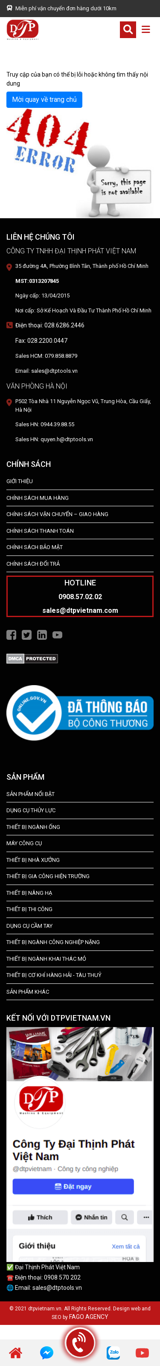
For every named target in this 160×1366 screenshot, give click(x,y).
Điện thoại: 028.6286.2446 (49, 325)
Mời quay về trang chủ (44, 99)
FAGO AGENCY (88, 1316)
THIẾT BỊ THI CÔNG (29, 909)
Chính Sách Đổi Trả (33, 564)
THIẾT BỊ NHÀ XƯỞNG (33, 860)
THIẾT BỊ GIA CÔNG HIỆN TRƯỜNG (48, 876)
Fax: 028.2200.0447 (41, 340)
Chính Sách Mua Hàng (37, 498)
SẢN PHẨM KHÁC (27, 992)
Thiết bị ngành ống (33, 827)
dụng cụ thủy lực (30, 810)
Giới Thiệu (19, 481)
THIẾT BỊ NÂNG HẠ (29, 893)
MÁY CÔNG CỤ (24, 843)
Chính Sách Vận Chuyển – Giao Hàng (57, 514)
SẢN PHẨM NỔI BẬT (30, 794)
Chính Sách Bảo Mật (34, 547)
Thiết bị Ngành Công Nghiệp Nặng (53, 942)
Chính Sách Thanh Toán (40, 531)
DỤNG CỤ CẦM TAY (29, 926)
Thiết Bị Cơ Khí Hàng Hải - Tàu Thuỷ (54, 975)
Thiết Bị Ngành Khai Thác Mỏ (46, 959)
